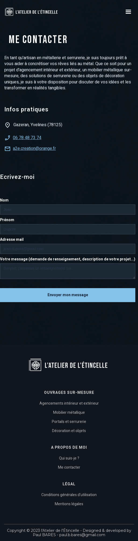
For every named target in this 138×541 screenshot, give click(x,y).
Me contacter (69, 467)
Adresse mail (12, 239)
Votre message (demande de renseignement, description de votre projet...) (67, 259)
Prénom (7, 220)
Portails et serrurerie (69, 422)
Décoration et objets (69, 431)
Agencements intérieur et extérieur (69, 403)
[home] (39, 12)
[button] (128, 11)
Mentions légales (69, 504)
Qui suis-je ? (69, 458)
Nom (4, 200)
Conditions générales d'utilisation (69, 495)
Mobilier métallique (69, 413)
